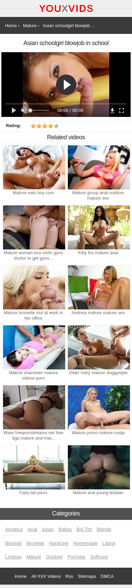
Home (21, 576)
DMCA (107, 576)
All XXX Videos (46, 576)
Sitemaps (87, 576)
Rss (69, 576)
